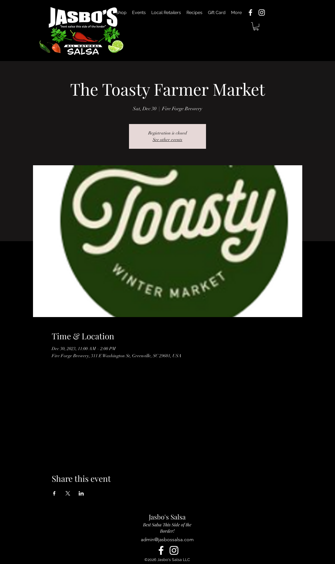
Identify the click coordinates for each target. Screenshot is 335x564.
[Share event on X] (67, 493)
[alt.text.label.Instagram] (261, 12)
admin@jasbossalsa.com (167, 540)
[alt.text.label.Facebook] (250, 12)
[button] (256, 26)
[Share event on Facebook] (54, 493)
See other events (167, 139)
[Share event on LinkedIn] (81, 493)
